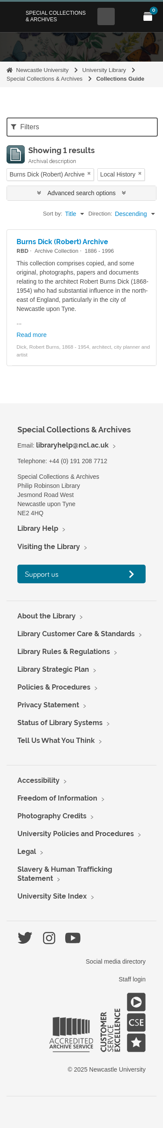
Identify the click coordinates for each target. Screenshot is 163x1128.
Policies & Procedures (53, 687)
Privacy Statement (48, 705)
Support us (42, 574)
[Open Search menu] (106, 16)
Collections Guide (120, 78)
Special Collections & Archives (56, 16)
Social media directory (116, 961)
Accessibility (38, 780)
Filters (25, 127)
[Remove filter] (89, 173)
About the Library (46, 616)
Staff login (132, 979)
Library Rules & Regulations (63, 651)
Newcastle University (42, 70)
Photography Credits (51, 816)
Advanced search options (81, 193)
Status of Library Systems (60, 723)
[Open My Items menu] (147, 16)
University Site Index (52, 896)
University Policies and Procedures (75, 834)
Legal (26, 851)
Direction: (100, 213)
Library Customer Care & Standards (76, 634)
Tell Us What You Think (56, 740)
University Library (104, 70)
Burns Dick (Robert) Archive (62, 242)
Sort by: (53, 213)
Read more (32, 334)
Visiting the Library (48, 547)
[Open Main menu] (127, 16)
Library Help (37, 528)
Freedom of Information (57, 798)
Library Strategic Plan (53, 669)
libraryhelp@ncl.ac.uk (72, 445)
